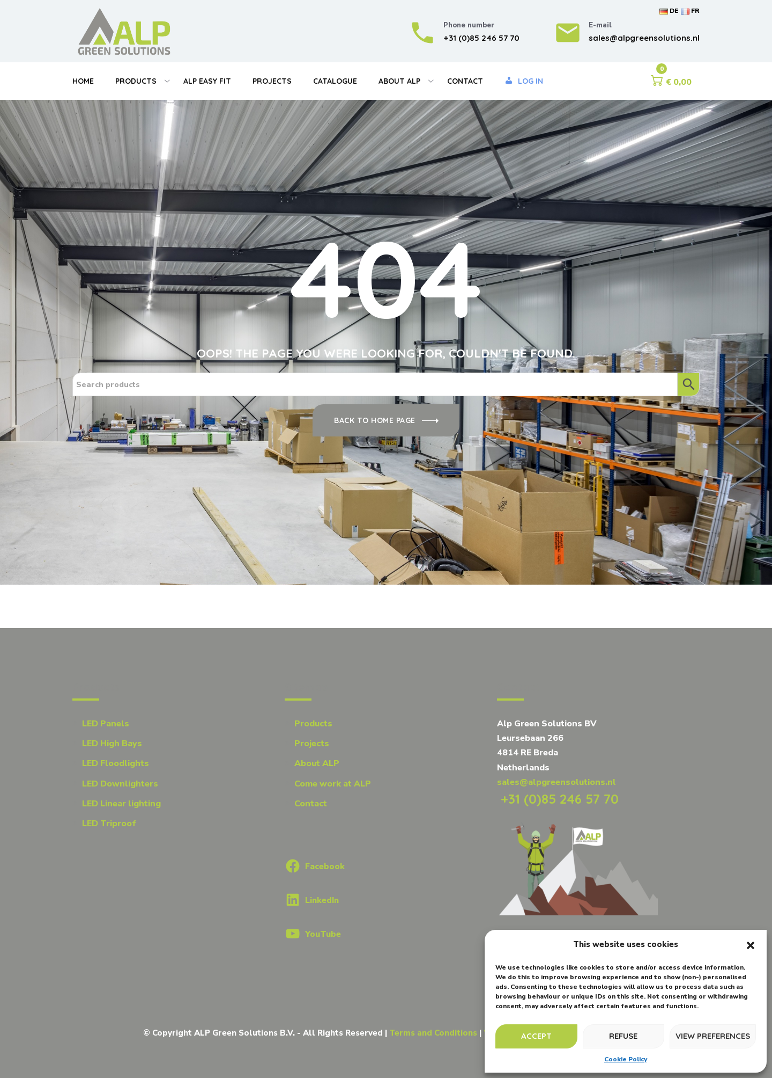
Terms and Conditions (433, 1033)
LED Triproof (109, 823)
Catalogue (335, 81)
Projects (272, 81)
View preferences (713, 1036)
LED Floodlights (115, 763)
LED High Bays (112, 743)
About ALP (316, 763)
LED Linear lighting (121, 804)
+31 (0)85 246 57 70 (558, 799)
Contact (465, 81)
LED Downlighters (120, 784)
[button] (750, 944)
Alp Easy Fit (207, 81)
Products (136, 81)
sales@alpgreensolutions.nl (556, 782)
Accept (536, 1036)
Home (83, 81)
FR (690, 10)
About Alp (399, 81)
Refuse (623, 1036)
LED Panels (105, 724)
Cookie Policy (625, 1059)
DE (668, 10)
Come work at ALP (332, 784)
